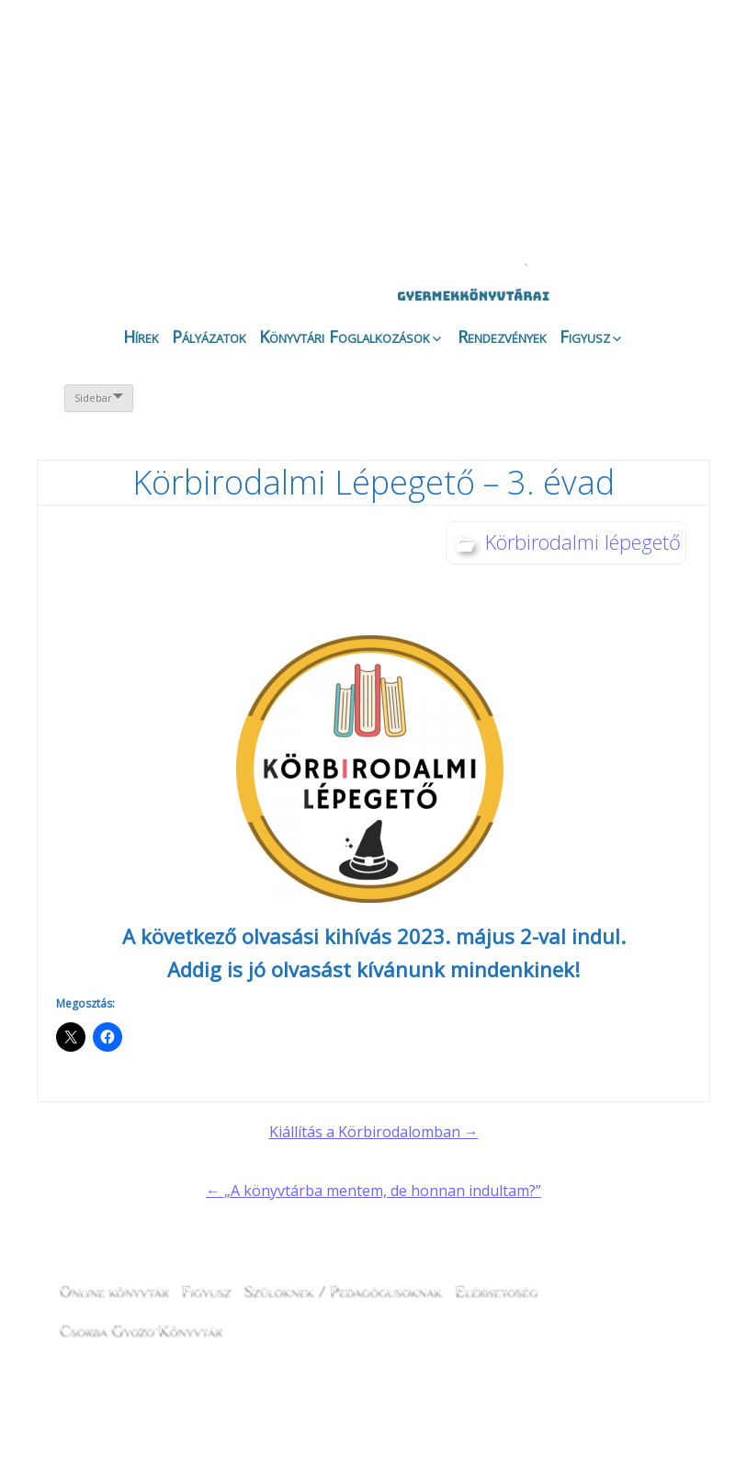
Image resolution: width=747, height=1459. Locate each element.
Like (553, 148)
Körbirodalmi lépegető (583, 541)
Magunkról (94, 133)
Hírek (141, 336)
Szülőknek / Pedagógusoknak (343, 1288)
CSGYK (652, 147)
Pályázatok (209, 336)
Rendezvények (502, 336)
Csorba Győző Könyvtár (141, 1327)
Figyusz (585, 336)
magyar (632, 57)
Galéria (447, 136)
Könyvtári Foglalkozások (344, 336)
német (581, 57)
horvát (555, 57)
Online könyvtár (290, 132)
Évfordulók (191, 131)
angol (606, 59)
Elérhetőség (496, 1288)
